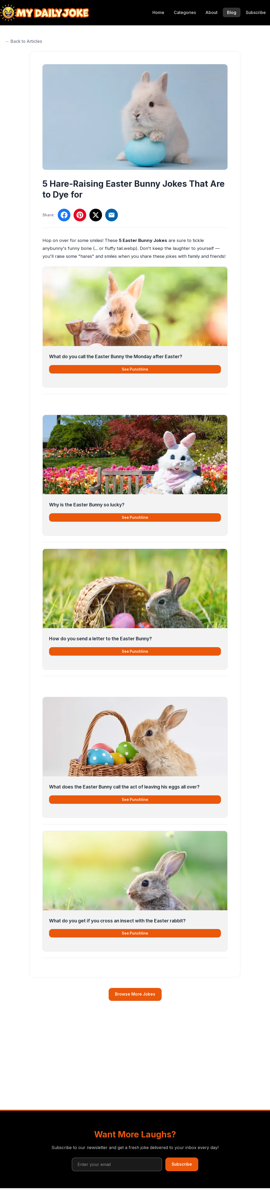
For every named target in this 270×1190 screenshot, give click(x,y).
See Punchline (135, 369)
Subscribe (256, 12)
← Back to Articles (23, 41)
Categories (185, 12)
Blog (231, 12)
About (211, 12)
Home (158, 12)
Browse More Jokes (135, 994)
